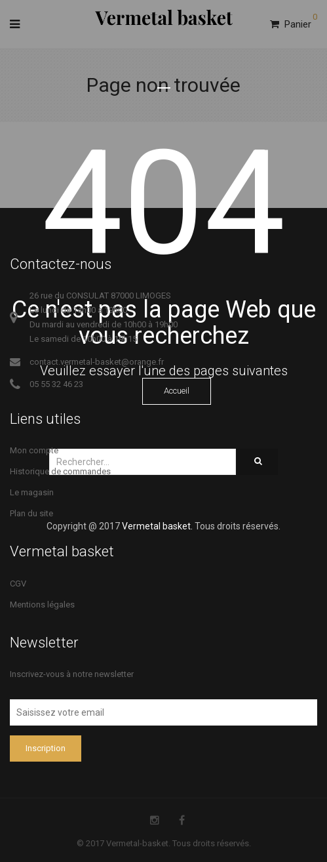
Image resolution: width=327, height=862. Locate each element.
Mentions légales (42, 604)
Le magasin (32, 492)
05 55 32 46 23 (56, 384)
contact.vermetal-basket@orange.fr (96, 362)
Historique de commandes (60, 471)
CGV (18, 583)
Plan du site (31, 513)
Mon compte (34, 450)
